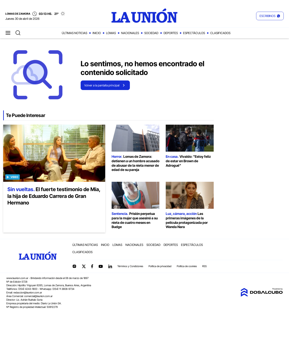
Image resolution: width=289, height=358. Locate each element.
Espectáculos (194, 33)
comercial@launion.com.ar (38, 296)
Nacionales (130, 33)
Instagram (74, 266)
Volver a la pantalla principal (101, 85)
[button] (270, 16)
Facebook (92, 266)
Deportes (171, 33)
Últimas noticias (74, 33)
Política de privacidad (160, 266)
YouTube (100, 266)
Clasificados (220, 33)
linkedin (110, 266)
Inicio (97, 33)
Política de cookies (187, 266)
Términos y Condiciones (130, 266)
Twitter (84, 266)
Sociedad (151, 33)
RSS (204, 266)
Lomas (111, 33)
